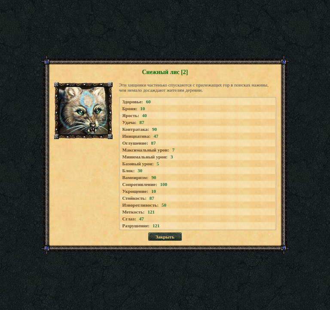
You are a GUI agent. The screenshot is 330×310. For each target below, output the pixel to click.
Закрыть (165, 236)
